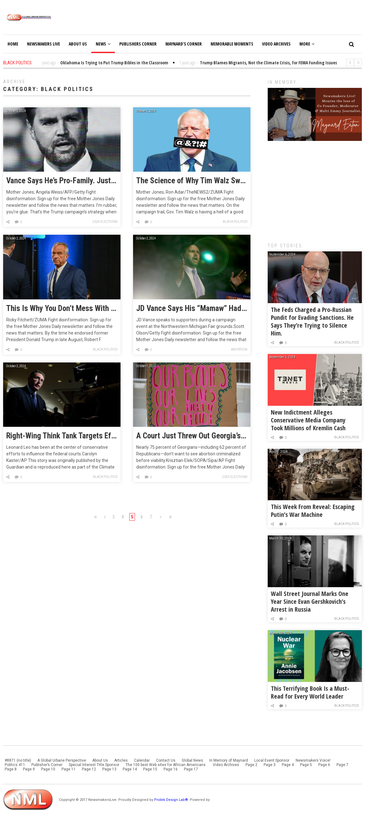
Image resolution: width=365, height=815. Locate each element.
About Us (78, 44)
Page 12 (89, 769)
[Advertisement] (315, 188)
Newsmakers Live (43, 44)
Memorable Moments (232, 44)
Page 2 (251, 765)
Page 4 (288, 765)
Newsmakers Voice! (313, 760)
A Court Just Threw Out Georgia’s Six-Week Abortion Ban (191, 436)
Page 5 (306, 765)
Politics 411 (15, 765)
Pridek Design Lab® (171, 800)
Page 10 (48, 769)
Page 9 (29, 769)
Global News (192, 760)
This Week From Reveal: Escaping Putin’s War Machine (313, 510)
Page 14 (130, 769)
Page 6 (324, 765)
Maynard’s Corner (183, 44)
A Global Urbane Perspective (61, 760)
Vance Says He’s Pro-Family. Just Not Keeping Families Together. (61, 180)
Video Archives (276, 44)
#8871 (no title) (18, 760)
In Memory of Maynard (228, 760)
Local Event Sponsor (271, 760)
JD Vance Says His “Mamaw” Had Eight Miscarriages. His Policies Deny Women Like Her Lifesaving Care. (191, 308)
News (103, 44)
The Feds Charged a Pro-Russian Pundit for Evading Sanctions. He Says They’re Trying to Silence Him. (312, 321)
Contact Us (165, 760)
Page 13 (109, 769)
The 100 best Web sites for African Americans (166, 765)
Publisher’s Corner (46, 765)
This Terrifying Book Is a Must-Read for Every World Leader (310, 692)
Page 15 (150, 769)
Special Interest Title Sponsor (94, 765)
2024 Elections (104, 221)
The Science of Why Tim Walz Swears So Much (191, 180)
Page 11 (69, 769)
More (306, 44)
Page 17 (191, 769)
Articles (121, 760)
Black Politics (235, 221)
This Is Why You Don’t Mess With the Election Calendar (61, 308)
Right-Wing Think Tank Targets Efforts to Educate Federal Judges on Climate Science (61, 436)
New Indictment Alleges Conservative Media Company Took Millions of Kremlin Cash (308, 420)
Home (13, 44)
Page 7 (342, 765)
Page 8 (11, 769)
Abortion (239, 349)
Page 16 (171, 769)
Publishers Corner (138, 44)
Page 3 (270, 765)
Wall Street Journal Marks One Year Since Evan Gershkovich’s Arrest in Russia (309, 601)
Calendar (142, 760)
